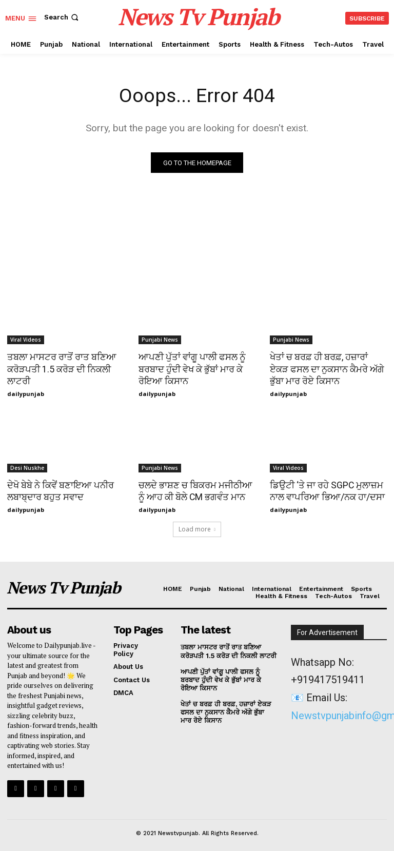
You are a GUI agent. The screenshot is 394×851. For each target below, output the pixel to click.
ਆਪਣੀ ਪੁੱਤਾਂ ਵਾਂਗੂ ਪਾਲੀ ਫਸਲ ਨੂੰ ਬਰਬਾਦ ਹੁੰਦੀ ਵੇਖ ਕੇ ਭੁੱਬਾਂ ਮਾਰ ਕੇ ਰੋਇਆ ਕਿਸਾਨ (189, 368)
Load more (197, 527)
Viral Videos (25, 340)
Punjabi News (160, 340)
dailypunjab (25, 393)
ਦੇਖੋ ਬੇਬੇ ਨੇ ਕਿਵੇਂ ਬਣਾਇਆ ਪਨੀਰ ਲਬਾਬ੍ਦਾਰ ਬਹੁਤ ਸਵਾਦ (59, 489)
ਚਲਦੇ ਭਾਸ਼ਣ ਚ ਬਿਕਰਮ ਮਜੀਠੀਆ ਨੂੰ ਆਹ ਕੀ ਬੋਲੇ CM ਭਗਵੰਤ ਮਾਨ (196, 489)
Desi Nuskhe (27, 466)
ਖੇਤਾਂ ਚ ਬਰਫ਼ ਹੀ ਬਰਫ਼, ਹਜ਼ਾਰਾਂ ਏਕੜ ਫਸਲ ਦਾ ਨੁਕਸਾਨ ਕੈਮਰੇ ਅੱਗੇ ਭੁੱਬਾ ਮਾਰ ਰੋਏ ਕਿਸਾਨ (327, 368)
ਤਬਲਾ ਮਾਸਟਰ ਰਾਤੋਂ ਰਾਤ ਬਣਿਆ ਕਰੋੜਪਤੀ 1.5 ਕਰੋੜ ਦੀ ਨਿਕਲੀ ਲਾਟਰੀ (59, 368)
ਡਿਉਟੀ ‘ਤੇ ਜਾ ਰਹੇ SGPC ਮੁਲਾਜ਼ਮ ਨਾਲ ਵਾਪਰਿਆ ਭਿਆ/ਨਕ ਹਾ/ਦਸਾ (325, 489)
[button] (62, 17)
